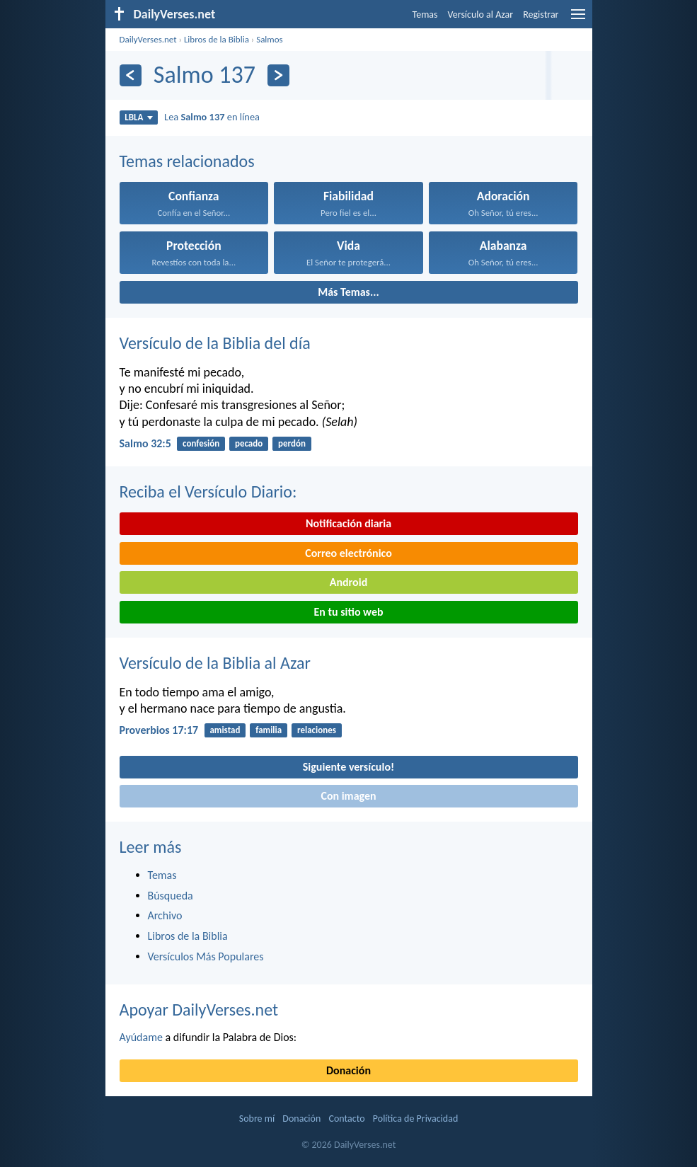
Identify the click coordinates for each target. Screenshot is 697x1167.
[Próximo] (278, 75)
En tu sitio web (348, 612)
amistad (224, 730)
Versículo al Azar (481, 14)
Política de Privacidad (415, 1119)
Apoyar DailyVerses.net (199, 1009)
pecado (249, 443)
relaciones (316, 730)
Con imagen (348, 796)
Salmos (269, 39)
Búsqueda (170, 895)
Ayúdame (141, 1037)
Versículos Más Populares (206, 956)
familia (268, 730)
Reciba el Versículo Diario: (208, 491)
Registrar (540, 14)
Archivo (165, 915)
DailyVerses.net (148, 39)
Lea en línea (212, 116)
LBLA (138, 117)
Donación (348, 1070)
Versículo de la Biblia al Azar (215, 663)
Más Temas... (348, 292)
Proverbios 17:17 (159, 730)
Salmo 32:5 (145, 443)
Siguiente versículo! (348, 767)
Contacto (346, 1119)
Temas (425, 14)
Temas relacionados (187, 161)
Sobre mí (257, 1119)
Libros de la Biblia (216, 39)
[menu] (578, 19)
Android (348, 582)
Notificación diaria (348, 523)
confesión (201, 443)
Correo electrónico (348, 553)
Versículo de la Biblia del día (215, 343)
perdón (292, 443)
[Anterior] (131, 75)
